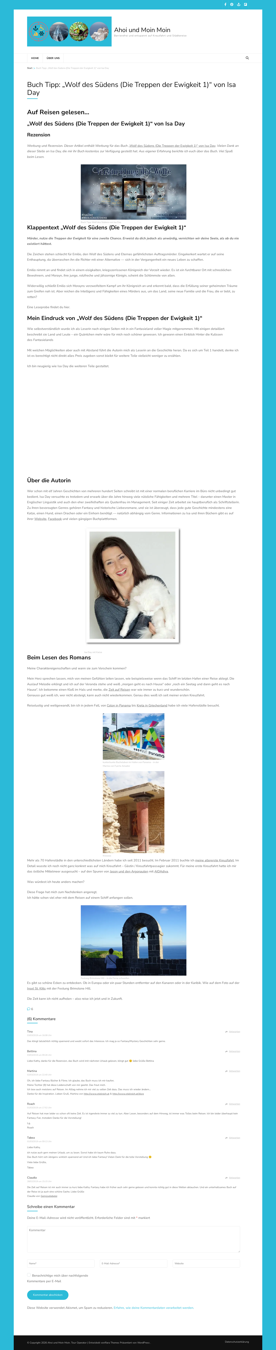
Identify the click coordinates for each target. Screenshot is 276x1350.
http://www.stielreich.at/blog (128, 1093)
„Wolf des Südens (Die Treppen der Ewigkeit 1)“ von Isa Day (171, 146)
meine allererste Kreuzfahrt (214, 860)
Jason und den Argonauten (129, 871)
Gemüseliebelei (49, 1196)
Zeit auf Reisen (119, 689)
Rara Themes (112, 1342)
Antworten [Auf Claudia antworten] (234, 1177)
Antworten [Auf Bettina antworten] (234, 1051)
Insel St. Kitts (36, 988)
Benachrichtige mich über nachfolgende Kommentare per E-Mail (57, 1278)
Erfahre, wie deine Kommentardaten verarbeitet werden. (154, 1308)
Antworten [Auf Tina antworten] (234, 1031)
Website (40, 519)
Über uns (53, 58)
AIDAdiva (161, 871)
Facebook (55, 519)
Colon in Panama (119, 705)
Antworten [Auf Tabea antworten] (234, 1137)
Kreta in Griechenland (152, 705)
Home (35, 58)
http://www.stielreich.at (96, 1093)
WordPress (143, 1342)
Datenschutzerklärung (237, 1342)
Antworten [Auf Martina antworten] (234, 1071)
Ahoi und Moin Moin (142, 30)
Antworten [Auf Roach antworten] (234, 1104)
